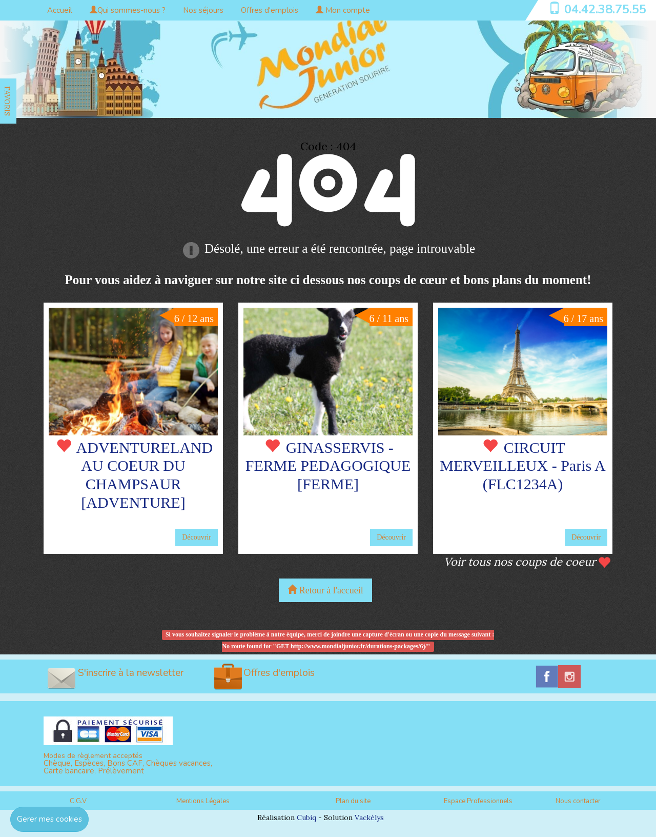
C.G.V (78, 801)
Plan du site (353, 801)
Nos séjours (203, 10)
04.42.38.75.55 (605, 9)
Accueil (59, 10)
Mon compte (343, 10)
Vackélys (369, 817)
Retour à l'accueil (325, 590)
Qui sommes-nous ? (128, 10)
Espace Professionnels (478, 801)
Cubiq (306, 817)
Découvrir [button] (196, 537)
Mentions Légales (203, 801)
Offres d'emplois (269, 10)
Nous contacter (578, 801)
